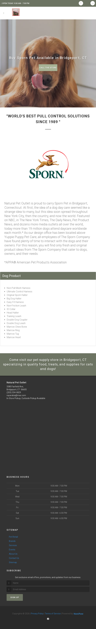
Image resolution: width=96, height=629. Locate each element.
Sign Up (14, 597)
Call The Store (48, 67)
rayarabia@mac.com (16, 395)
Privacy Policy (37, 613)
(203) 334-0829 (14, 392)
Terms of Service (53, 613)
